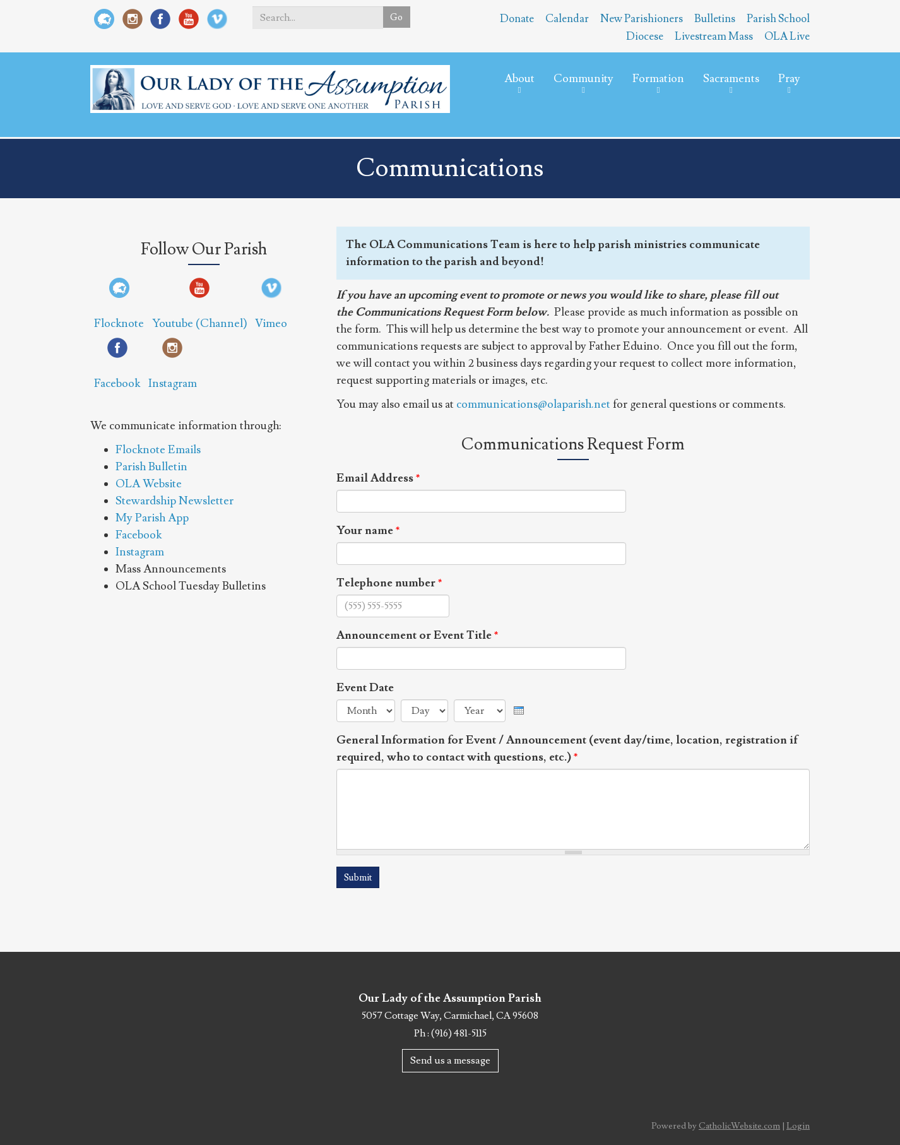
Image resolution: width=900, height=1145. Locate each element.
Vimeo (271, 323)
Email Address (378, 478)
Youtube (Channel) (199, 323)
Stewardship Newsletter (174, 501)
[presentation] (518, 708)
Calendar (567, 19)
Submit (360, 878)
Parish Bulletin (151, 467)
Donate (517, 19)
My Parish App (152, 518)
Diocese (644, 37)
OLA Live (787, 37)
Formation (658, 88)
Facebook (117, 383)
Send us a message (450, 1061)
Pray (789, 88)
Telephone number (389, 583)
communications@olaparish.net (533, 404)
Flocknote (119, 323)
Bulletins (714, 19)
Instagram (172, 383)
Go (395, 17)
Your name (368, 530)
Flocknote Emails (158, 449)
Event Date (365, 687)
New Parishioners (641, 19)
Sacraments (731, 88)
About (519, 88)
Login (798, 1126)
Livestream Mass (714, 37)
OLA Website (148, 484)
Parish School (778, 19)
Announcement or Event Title (417, 635)
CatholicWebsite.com (739, 1126)
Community (583, 88)
